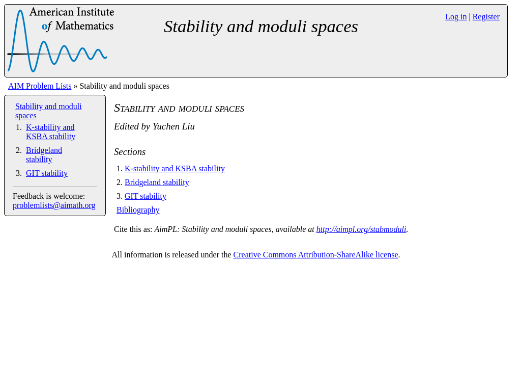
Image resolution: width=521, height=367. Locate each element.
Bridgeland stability (44, 155)
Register (486, 16)
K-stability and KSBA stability (50, 132)
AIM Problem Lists (39, 86)
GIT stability (47, 173)
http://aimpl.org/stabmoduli (361, 229)
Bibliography (138, 209)
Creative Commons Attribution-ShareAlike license (316, 254)
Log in (456, 16)
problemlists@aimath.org (54, 205)
